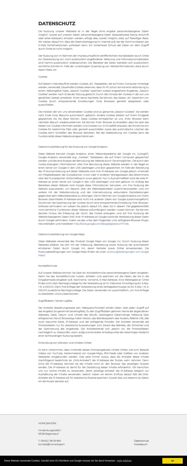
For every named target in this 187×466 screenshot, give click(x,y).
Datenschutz (141, 440)
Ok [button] (172, 461)
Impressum (140, 444)
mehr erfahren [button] (124, 460)
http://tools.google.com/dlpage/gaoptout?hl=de (101, 223)
